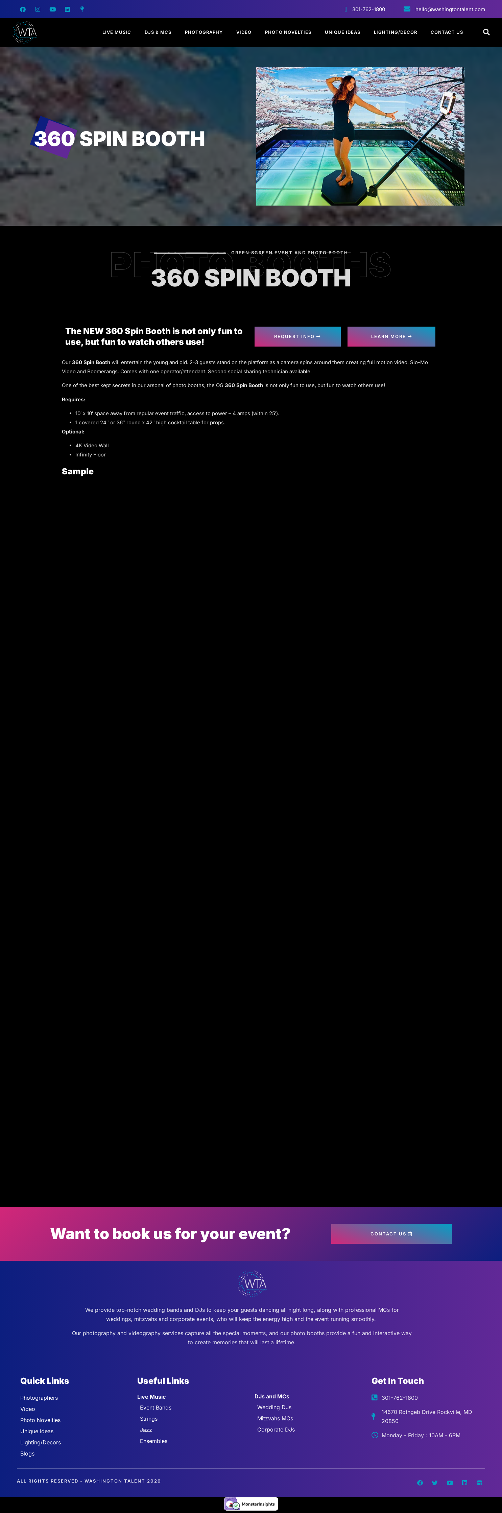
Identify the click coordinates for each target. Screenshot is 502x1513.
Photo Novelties (288, 32)
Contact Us (447, 32)
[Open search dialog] (487, 32)
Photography (204, 32)
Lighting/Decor (395, 32)
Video (244, 32)
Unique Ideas (342, 32)
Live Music (116, 32)
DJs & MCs (158, 32)
